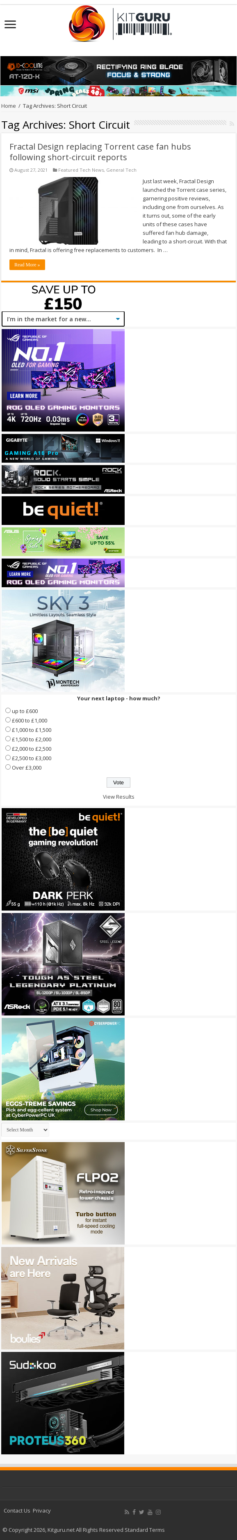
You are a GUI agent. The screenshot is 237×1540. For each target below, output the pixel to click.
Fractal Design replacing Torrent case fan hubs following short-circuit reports (100, 152)
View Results (118, 796)
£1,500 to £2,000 (31, 739)
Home (8, 105)
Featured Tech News (81, 170)
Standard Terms (145, 1529)
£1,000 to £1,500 (31, 730)
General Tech (121, 170)
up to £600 (25, 711)
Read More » (27, 265)
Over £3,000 (26, 767)
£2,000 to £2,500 (31, 748)
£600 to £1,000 (29, 720)
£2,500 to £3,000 (31, 758)
